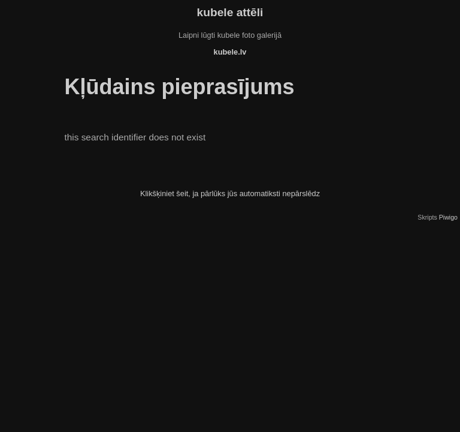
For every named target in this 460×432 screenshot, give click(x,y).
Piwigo (448, 217)
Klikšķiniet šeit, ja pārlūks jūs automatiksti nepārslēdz (230, 193)
